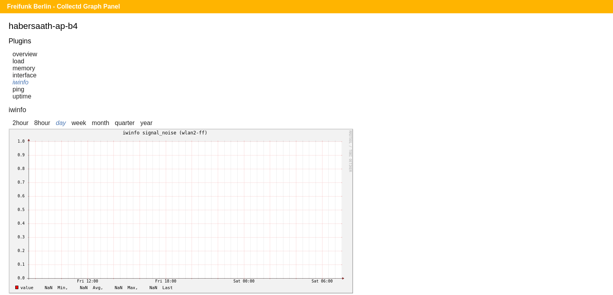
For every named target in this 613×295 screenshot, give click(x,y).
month (100, 123)
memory (24, 68)
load (18, 61)
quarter (125, 123)
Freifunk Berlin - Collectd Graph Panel (63, 6)
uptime (22, 96)
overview (25, 54)
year (146, 123)
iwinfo (21, 82)
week (79, 123)
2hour (21, 123)
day (61, 123)
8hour (42, 123)
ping (18, 89)
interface (24, 75)
